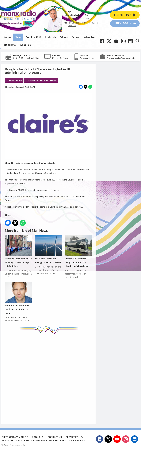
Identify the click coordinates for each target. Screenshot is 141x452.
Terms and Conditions (15, 440)
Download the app (87, 58)
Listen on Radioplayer (61, 58)
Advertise (89, 37)
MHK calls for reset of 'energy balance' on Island (48, 249)
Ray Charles (73, 22)
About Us (25, 44)
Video (64, 37)
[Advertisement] (56, 377)
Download (72, 25)
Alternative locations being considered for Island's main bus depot (78, 251)
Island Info (9, 44)
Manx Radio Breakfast (77, 15)
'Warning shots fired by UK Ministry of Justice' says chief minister (18, 251)
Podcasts (50, 37)
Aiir (24, 445)
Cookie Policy (76, 440)
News (18, 37)
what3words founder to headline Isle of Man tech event (18, 298)
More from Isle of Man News (42, 80)
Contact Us (55, 437)
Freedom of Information (48, 440)
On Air (75, 37)
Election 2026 (33, 37)
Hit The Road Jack (89, 22)
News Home (15, 80)
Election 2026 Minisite (15, 437)
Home (7, 37)
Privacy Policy (74, 437)
